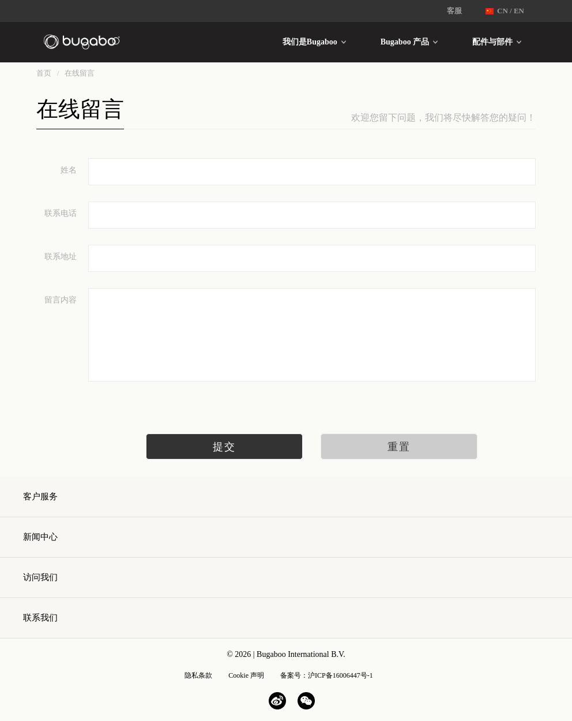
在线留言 (80, 73)
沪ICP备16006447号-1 (340, 675)
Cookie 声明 (246, 675)
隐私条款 (198, 675)
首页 (43, 73)
